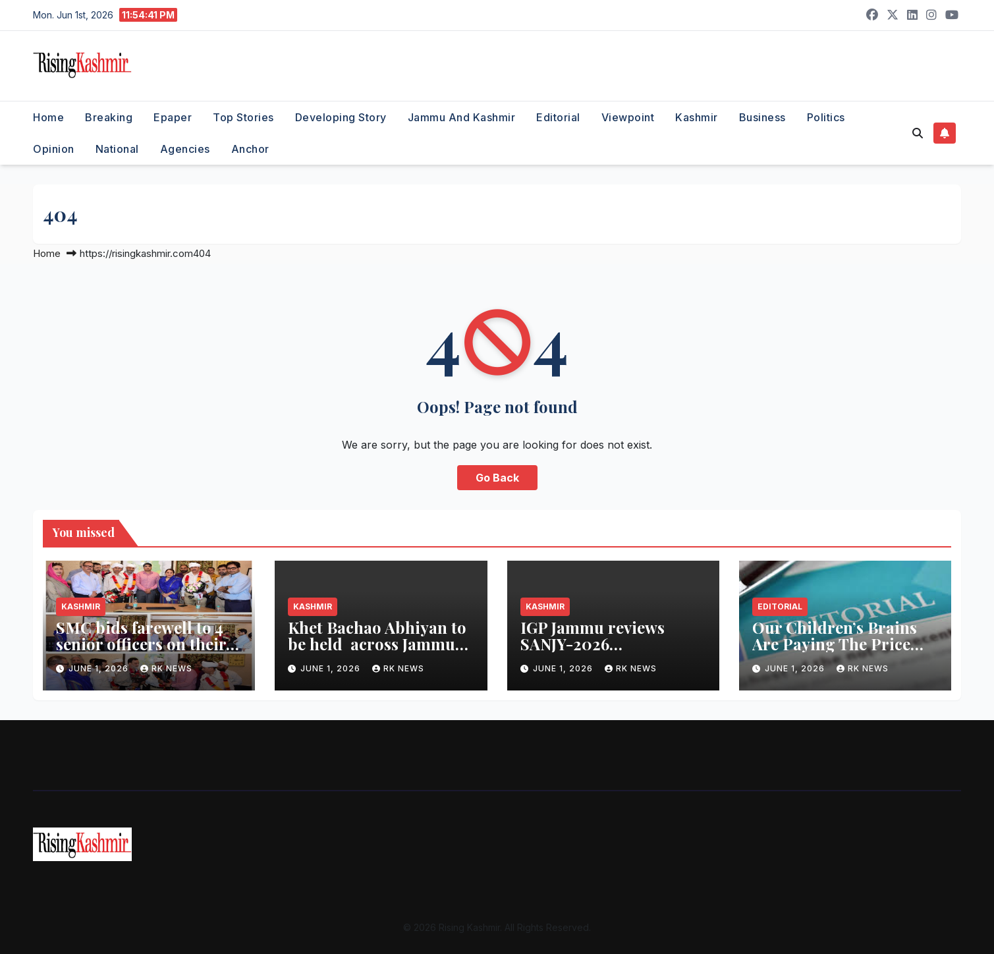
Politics (826, 117)
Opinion (53, 148)
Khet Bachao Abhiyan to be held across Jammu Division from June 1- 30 (378, 644)
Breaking (108, 117)
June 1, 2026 (100, 668)
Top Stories (243, 117)
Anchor (250, 148)
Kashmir (696, 117)
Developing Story (341, 117)
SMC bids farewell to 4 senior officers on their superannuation (141, 644)
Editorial (558, 117)
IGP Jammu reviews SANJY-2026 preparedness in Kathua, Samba (612, 652)
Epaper (172, 117)
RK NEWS (166, 668)
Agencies (185, 148)
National (117, 148)
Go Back (497, 477)
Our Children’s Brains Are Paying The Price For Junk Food (834, 644)
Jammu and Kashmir (462, 117)
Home (48, 117)
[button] (917, 133)
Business (762, 117)
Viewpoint (628, 117)
